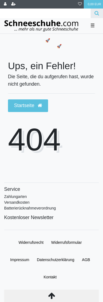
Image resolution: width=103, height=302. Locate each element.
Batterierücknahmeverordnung (30, 208)
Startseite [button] (28, 105)
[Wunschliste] (80, 4)
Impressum (19, 260)
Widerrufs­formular (66, 242)
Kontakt (50, 277)
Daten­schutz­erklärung (55, 260)
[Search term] (45, 13)
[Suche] (97, 13)
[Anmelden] (5, 4)
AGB (86, 260)
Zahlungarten (15, 196)
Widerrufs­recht (30, 242)
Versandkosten (17, 202)
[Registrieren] (13, 4)
